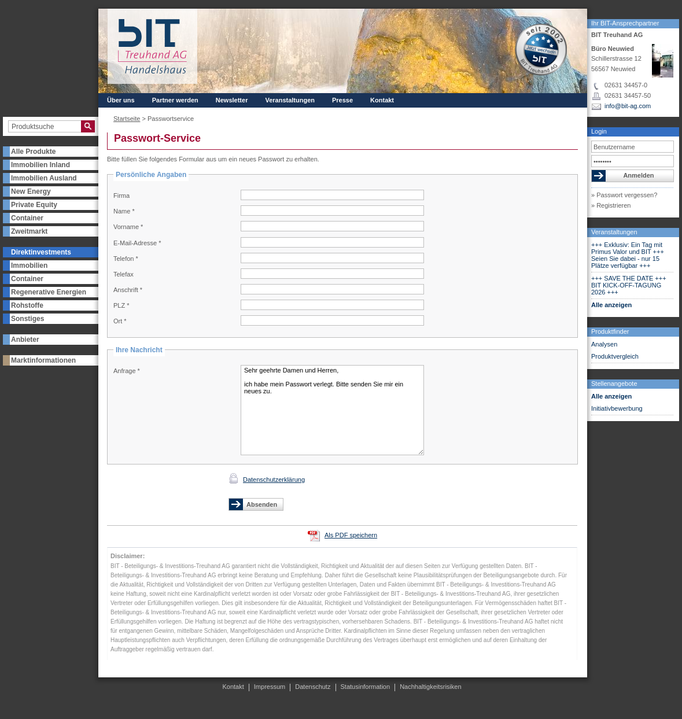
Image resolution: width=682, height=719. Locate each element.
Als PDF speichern (351, 535)
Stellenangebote (614, 383)
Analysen (604, 344)
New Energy (31, 191)
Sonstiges (27, 319)
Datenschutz (312, 686)
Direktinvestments (41, 252)
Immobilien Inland (40, 165)
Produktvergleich (615, 356)
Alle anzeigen (611, 304)
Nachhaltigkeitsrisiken (430, 686)
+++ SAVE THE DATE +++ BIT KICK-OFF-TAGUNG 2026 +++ (628, 285)
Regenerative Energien (48, 292)
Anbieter (25, 339)
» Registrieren (611, 205)
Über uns (121, 100)
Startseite (126, 118)
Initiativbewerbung (617, 408)
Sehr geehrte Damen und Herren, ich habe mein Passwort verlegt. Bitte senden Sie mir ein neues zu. (332, 410)
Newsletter (232, 100)
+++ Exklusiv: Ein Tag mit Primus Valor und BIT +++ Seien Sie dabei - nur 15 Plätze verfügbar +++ (627, 255)
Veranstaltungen (614, 231)
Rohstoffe (27, 305)
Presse (342, 100)
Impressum (269, 686)
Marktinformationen (43, 360)
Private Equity (34, 205)
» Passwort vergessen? (624, 194)
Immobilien (29, 265)
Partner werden (175, 100)
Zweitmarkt (29, 231)
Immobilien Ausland (44, 178)
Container (27, 218)
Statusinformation (365, 686)
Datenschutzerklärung (274, 479)
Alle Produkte (33, 152)
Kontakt (382, 100)
